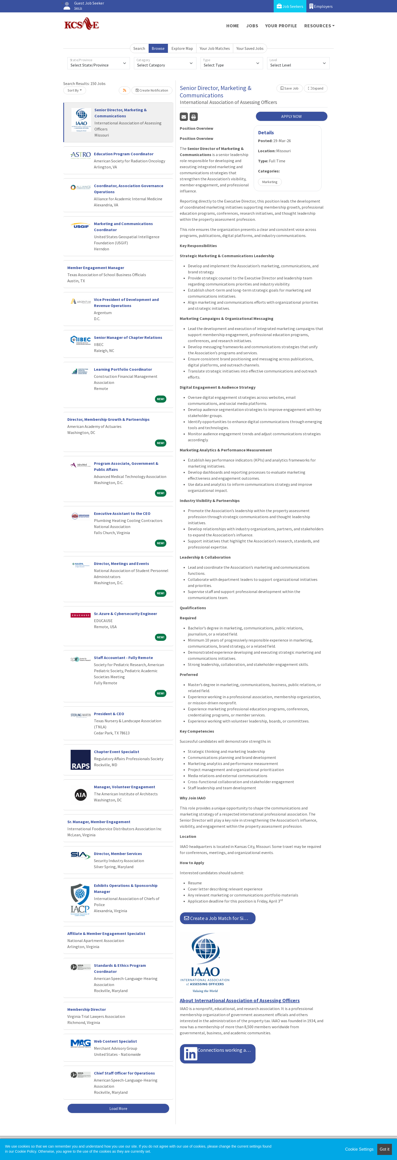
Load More (118, 1108)
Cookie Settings (359, 1149)
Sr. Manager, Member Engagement (98, 821)
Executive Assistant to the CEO (122, 513)
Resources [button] (317, 26)
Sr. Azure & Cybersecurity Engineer (125, 613)
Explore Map (182, 48)
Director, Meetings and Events (121, 563)
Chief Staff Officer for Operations (124, 1073)
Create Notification (152, 90)
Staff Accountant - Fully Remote (123, 657)
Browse (158, 48)
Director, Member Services (118, 853)
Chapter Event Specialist (116, 751)
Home (232, 26)
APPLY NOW (291, 116)
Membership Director (86, 1009)
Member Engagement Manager (95, 267)
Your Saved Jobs (250, 48)
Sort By (73, 90)
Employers (321, 6)
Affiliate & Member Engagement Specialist (106, 933)
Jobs (252, 26)
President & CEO (109, 713)
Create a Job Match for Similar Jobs (220, 918)
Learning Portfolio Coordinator (123, 369)
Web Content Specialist (115, 1041)
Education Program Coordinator (123, 153)
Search (139, 48)
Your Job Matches (215, 48)
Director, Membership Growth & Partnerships (108, 419)
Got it (384, 1149)
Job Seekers (290, 6)
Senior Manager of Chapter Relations (128, 337)
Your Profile (281, 26)
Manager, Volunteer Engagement (124, 786)
